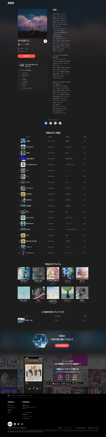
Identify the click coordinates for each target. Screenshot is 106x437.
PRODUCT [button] (11, 402)
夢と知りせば (29, 223)
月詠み (27, 44)
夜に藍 (23, 86)
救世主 (28, 152)
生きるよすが (29, 147)
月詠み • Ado (29, 320)
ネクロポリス (29, 188)
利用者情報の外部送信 (80, 427)
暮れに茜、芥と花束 (31, 241)
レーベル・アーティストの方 (27, 416)
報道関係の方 (25, 414)
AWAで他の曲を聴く (62, 345)
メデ (27, 170)
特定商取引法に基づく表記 (93, 427)
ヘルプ (9, 412)
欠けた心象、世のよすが (31, 64)
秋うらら (82, 280)
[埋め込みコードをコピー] (60, 123)
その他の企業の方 (25, 418)
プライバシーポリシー (69, 427)
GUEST (56, 320)
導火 (27, 211)
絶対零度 (24, 79)
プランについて (11, 407)
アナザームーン (69, 223)
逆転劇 (28, 141)
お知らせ (10, 410)
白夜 (27, 235)
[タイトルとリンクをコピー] (55, 123)
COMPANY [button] (26, 402)
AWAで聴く (26, 56)
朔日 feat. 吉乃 (38, 280)
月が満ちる (29, 194)
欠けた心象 (24, 72)
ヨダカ (28, 182)
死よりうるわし (30, 217)
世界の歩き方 (23, 280)
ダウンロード (10, 405)
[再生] (45, 41)
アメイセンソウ (30, 253)
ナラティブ (29, 247)
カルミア (24, 77)
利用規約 (60, 427)
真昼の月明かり (25, 75)
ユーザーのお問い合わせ (27, 412)
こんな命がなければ (26, 88)
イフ (27, 176)
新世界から (24, 83)
